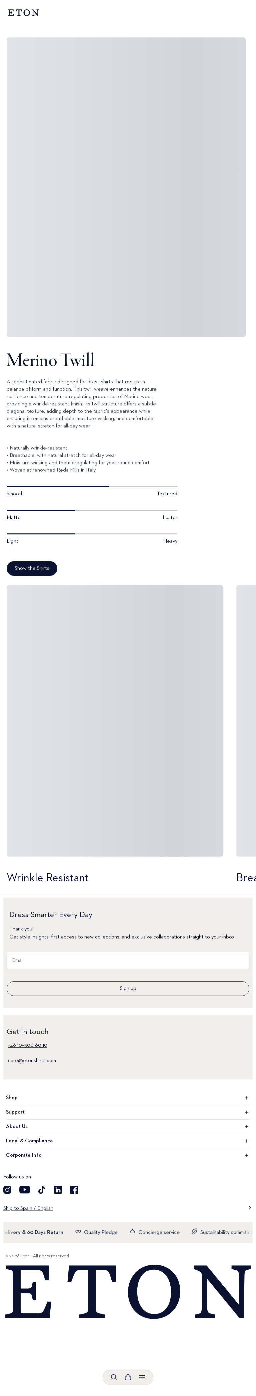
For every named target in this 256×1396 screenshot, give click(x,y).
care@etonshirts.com (32, 1060)
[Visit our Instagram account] (7, 1190)
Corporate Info (128, 1155)
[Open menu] (142, 1377)
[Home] (128, 1292)
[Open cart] (128, 1377)
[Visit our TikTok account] (42, 1190)
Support (128, 1112)
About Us (128, 1126)
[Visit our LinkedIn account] (58, 1190)
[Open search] (114, 1377)
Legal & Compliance (128, 1141)
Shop (128, 1098)
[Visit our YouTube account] (24, 1189)
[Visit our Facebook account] (74, 1190)
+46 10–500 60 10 (27, 1045)
